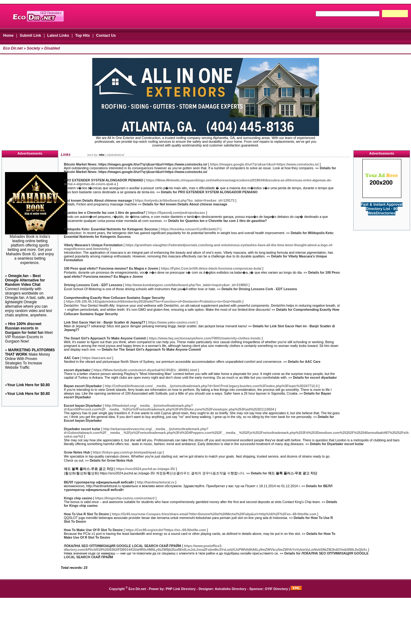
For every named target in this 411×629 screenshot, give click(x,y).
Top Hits (82, 35)
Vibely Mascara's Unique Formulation (93, 245)
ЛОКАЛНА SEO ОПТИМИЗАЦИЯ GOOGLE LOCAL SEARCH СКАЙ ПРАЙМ (122, 546)
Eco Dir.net (13, 48)
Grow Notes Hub (77, 452)
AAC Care (71, 358)
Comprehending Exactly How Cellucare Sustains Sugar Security (114, 298)
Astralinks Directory (230, 589)
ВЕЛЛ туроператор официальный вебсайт (99, 482)
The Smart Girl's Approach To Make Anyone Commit (105, 338)
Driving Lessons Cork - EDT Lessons (93, 285)
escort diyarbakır (77, 370)
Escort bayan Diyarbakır (83, 405)
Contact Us (106, 35)
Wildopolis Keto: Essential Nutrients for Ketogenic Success (111, 229)
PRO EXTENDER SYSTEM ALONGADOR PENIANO (103, 180)
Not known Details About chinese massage (98, 200)
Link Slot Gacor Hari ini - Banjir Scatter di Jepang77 (104, 322)
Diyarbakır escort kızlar (82, 429)
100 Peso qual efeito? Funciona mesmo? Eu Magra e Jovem (111, 268)
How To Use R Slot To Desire (86, 514)
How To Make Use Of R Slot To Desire (93, 530)
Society (33, 48)
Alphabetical (115, 154)
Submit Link (30, 35)
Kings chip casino (78, 498)
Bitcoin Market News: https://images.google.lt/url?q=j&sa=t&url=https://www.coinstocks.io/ (135, 164)
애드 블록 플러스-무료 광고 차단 (88, 469)
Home (8, 35)
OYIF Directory (276, 589)
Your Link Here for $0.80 (28, 385)
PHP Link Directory (181, 589)
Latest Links (58, 35)
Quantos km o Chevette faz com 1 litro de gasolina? (105, 212)
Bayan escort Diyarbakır (83, 386)
